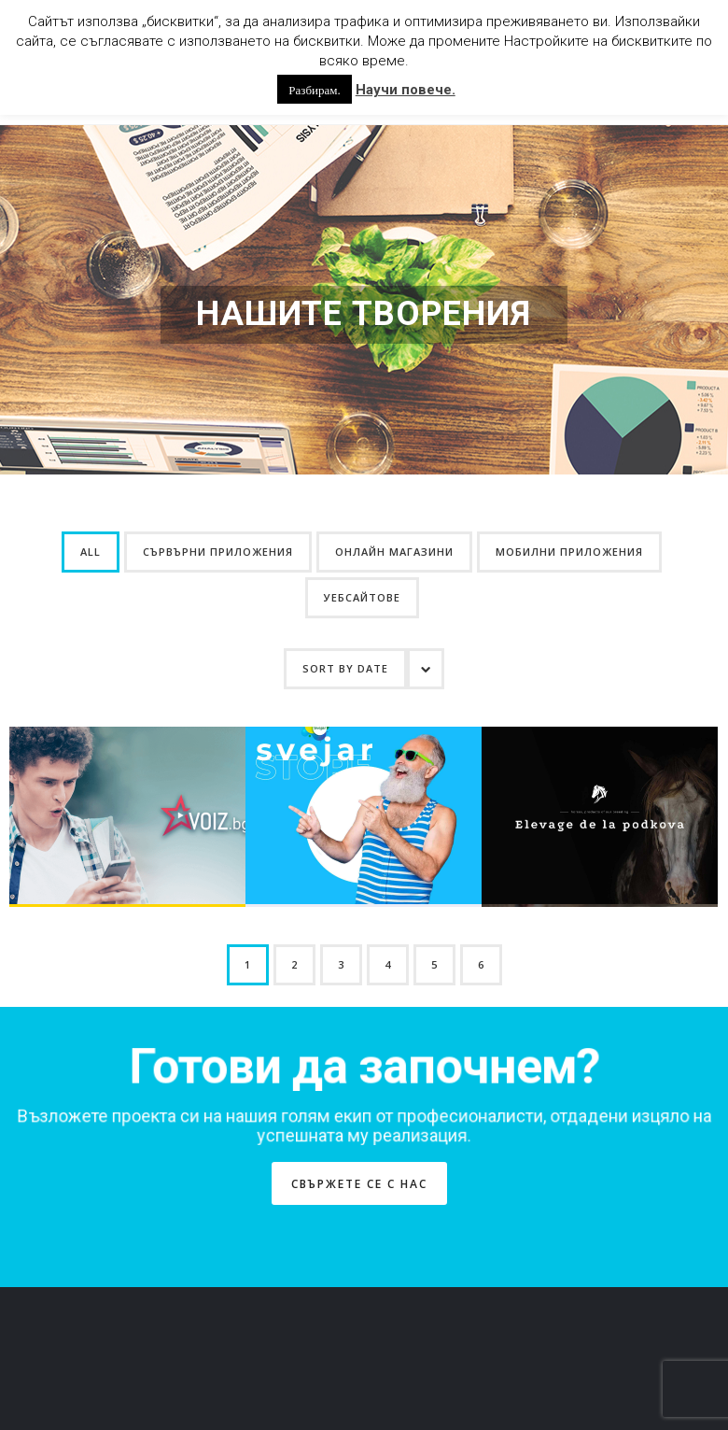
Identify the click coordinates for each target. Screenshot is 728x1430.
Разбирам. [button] (314, 89)
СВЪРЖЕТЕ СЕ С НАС (359, 1089)
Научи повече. (405, 89)
